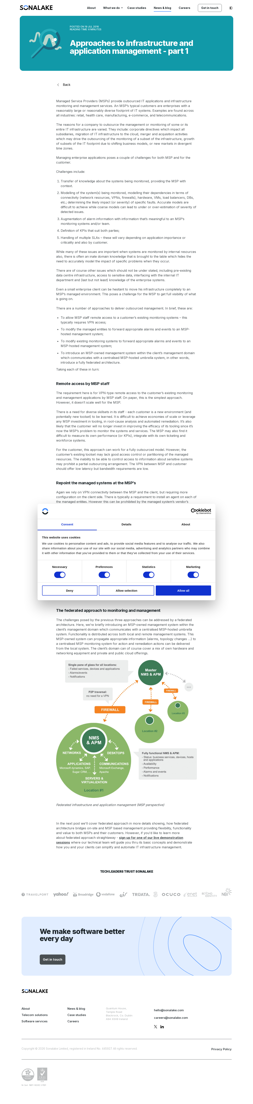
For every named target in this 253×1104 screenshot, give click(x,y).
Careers (73, 1021)
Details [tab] (126, 524)
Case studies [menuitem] (136, 7)
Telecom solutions (35, 1015)
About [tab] (185, 524)
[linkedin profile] (162, 1027)
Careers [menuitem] (184, 7)
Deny (69, 590)
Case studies (76, 1015)
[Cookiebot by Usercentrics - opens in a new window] (194, 511)
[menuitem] (36, 9)
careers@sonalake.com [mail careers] (171, 1018)
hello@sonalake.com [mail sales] (169, 1010)
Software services (34, 1021)
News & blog (76, 1008)
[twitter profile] (155, 1027)
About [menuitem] (91, 7)
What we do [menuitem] (111, 7)
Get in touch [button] (52, 959)
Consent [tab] (67, 524)
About (26, 1008)
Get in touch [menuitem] (209, 7)
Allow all (183, 590)
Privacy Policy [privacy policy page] (221, 1049)
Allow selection (126, 590)
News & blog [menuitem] (162, 7)
